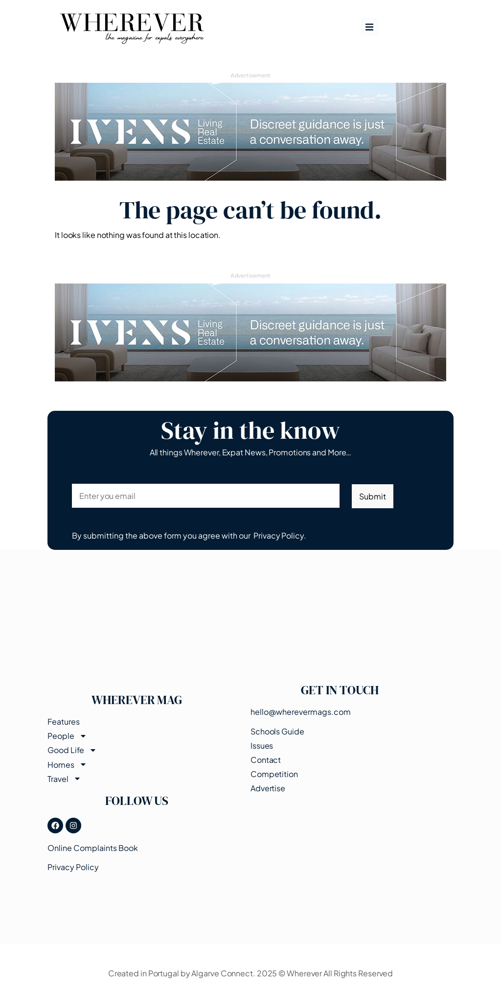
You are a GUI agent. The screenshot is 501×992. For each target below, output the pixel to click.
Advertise (267, 788)
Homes (67, 764)
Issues (261, 745)
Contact (265, 759)
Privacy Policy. (279, 535)
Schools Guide (277, 731)
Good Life (72, 750)
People (67, 735)
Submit (372, 496)
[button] (369, 27)
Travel (64, 778)
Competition (274, 774)
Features (63, 721)
